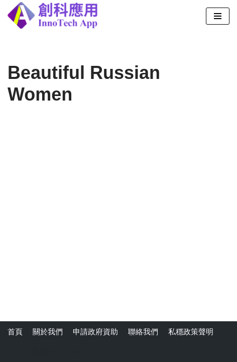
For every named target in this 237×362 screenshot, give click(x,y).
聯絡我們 (143, 331)
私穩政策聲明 (190, 331)
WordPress (64, 351)
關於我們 (48, 331)
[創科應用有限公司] (53, 15)
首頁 (15, 331)
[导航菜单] (217, 16)
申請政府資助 (95, 331)
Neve (16, 351)
